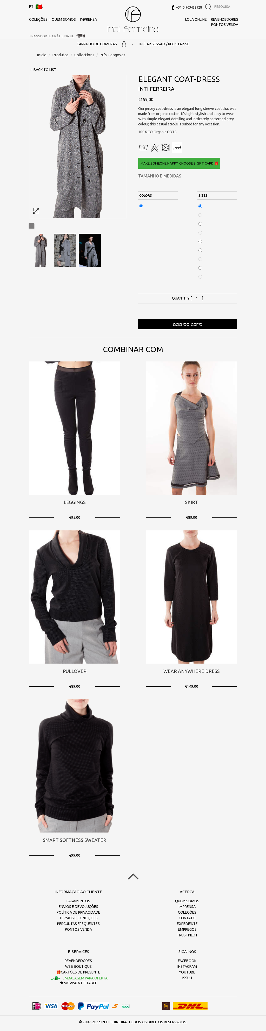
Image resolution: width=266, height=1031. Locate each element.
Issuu (187, 978)
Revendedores (224, 19)
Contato (187, 918)
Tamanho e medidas (159, 176)
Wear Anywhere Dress (191, 671)
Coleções (38, 19)
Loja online (196, 19)
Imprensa (88, 19)
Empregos (187, 929)
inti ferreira (133, 19)
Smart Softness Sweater (74, 840)
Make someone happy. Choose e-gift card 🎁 (179, 163)
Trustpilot (187, 935)
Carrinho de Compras (101, 44)
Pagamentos (78, 901)
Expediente (187, 924)
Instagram (187, 966)
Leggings (75, 502)
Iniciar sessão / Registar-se (164, 44)
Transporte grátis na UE (51, 36)
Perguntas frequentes (78, 924)
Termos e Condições (78, 918)
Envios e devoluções (78, 907)
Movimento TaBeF (78, 983)
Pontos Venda (224, 25)
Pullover (75, 671)
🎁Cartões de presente (78, 972)
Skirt (191, 502)
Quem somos (64, 19)
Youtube (187, 972)
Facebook (187, 961)
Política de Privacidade (78, 912)
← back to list (42, 70)
